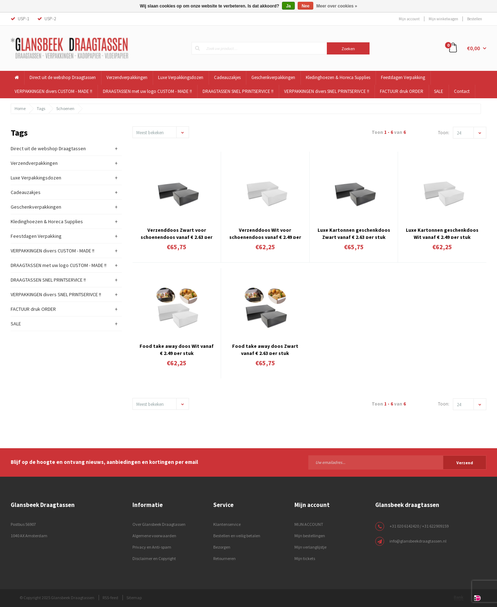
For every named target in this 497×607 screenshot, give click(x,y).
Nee (305, 6)
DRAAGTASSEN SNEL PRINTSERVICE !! (238, 91)
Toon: (443, 133)
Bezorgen (221, 547)
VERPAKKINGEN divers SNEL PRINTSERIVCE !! (326, 91)
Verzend (464, 462)
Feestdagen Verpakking (403, 77)
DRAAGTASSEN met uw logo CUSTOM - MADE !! (147, 91)
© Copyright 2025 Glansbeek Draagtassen (57, 597)
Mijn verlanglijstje (310, 547)
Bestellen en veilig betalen (236, 535)
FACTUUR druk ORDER (401, 91)
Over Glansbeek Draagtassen (158, 524)
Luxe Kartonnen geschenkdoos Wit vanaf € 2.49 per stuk (442, 233)
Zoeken (348, 48)
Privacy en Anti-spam (151, 547)
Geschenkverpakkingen (273, 77)
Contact (462, 91)
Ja (288, 6)
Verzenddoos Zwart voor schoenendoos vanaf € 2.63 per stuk (177, 233)
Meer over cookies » (336, 6)
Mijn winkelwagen (443, 18)
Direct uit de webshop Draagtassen (63, 77)
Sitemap (134, 597)
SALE (438, 91)
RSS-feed (110, 597)
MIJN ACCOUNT (308, 524)
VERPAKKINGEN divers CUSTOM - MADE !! (53, 91)
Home (20, 108)
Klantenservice (227, 524)
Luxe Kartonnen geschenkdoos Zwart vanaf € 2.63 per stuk (354, 233)
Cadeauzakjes (227, 77)
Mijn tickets (304, 558)
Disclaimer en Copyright (154, 558)
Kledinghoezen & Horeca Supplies (338, 77)
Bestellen (474, 18)
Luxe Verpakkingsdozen (180, 77)
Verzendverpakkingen (126, 77)
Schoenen (65, 108)
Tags (41, 108)
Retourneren (224, 558)
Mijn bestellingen (309, 535)
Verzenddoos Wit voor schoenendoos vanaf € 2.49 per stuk (265, 233)
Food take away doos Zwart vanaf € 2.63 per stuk (265, 349)
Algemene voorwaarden (154, 535)
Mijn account (409, 18)
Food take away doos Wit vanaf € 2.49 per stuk (177, 349)
